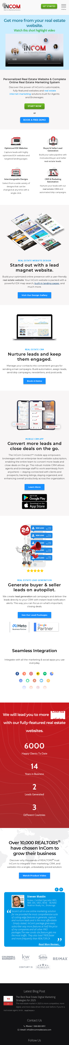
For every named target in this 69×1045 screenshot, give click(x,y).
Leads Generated (34, 794)
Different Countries (34, 815)
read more (28, 1010)
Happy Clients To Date (34, 753)
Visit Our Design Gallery (34, 295)
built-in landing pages (46, 283)
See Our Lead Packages (34, 615)
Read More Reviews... (49, 944)
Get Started (49, 6)
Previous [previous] (57, 889)
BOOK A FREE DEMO (34, 119)
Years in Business (34, 773)
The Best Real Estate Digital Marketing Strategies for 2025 (35, 998)
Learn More (34, 487)
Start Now (34, 106)
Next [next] (61, 889)
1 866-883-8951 (39, 1026)
